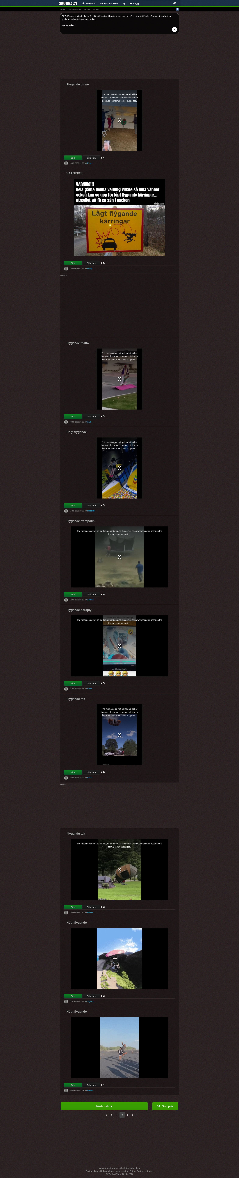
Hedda (90, 912)
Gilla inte (91, 158)
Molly (89, 268)
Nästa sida (104, 1106)
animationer (75, 9)
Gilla (73, 158)
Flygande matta (77, 343)
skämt (63, 9)
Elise (89, 163)
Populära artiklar (109, 3)
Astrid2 (90, 600)
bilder (87, 9)
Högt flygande (76, 432)
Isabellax (91, 511)
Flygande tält (75, 699)
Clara (89, 689)
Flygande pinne (77, 84)
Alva (89, 422)
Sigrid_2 (90, 1001)
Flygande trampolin (80, 521)
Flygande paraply (79, 610)
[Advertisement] (119, 57)
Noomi (90, 1090)
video (96, 9)
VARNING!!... (75, 173)
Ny (124, 3)
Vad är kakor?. (69, 25)
